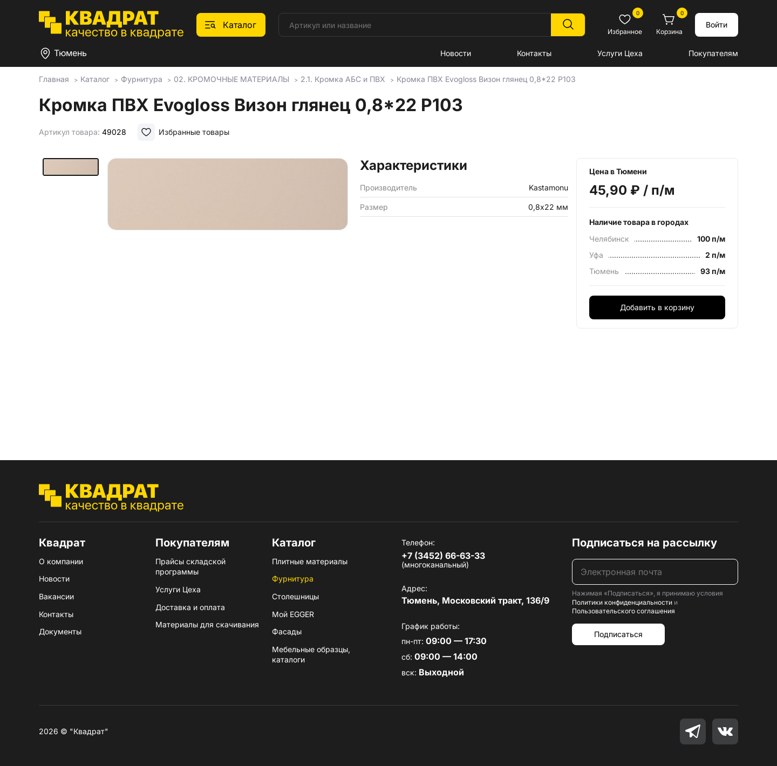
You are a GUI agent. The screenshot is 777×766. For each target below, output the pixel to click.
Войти (716, 24)
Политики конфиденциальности (622, 602)
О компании (61, 561)
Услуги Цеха (620, 53)
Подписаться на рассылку (644, 542)
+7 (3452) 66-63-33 (443, 555)
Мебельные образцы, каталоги (311, 655)
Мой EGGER (293, 614)
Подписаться (618, 634)
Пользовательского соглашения (623, 611)
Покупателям (713, 53)
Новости (455, 53)
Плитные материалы (309, 561)
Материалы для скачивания (207, 624)
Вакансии (56, 596)
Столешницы (295, 596)
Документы (60, 631)
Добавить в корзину (657, 307)
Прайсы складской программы (190, 567)
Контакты (534, 53)
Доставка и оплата (190, 607)
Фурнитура (292, 578)
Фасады (287, 631)
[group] (227, 293)
